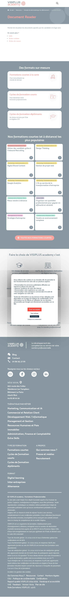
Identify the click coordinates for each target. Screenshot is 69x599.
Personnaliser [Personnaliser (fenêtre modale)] (34, 316)
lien (15, 303)
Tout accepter (34, 309)
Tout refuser (34, 313)
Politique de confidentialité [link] (34, 319)
